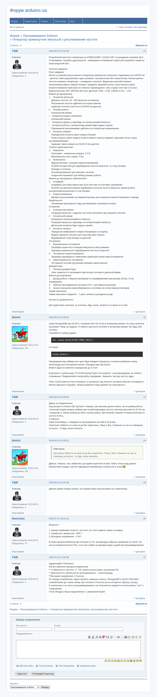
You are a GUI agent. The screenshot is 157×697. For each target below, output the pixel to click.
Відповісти (141, 45)
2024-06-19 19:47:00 (59, 482)
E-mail (88, 627)
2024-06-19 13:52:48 (59, 51)
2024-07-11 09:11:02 (59, 518)
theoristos (18, 518)
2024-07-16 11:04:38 (59, 557)
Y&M (15, 51)
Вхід (72, 21)
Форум (14, 21)
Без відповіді (140, 27)
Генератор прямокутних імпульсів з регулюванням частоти (54, 39)
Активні (128, 27)
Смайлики (85, 666)
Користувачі (31, 21)
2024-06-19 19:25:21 (59, 440)
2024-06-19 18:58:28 (59, 397)
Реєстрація (60, 21)
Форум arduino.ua (28, 10)
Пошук (44, 21)
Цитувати (140, 311)
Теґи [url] (43, 666)
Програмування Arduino (40, 35)
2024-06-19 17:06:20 (59, 317)
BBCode (23, 666)
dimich (16, 317)
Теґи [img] (63, 666)
